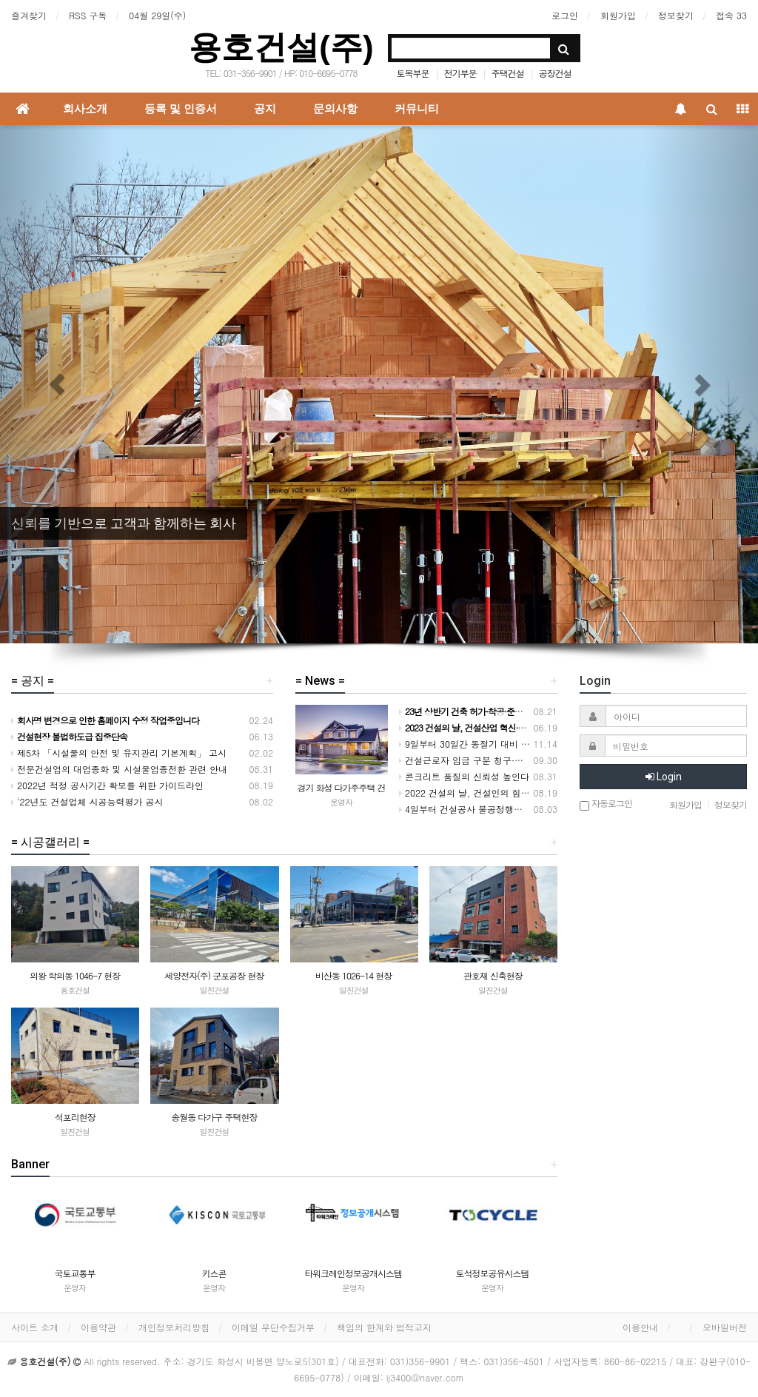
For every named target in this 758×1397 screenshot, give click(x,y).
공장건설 (555, 73)
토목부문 (413, 73)
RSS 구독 (88, 15)
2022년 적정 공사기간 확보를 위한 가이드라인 (107, 785)
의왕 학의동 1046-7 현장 (75, 975)
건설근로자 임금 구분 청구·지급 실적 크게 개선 (496, 760)
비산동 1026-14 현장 (353, 975)
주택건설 (508, 73)
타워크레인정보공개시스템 (353, 1273)
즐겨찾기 (29, 15)
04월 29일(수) (157, 15)
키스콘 (214, 1273)
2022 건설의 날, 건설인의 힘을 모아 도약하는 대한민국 (513, 792)
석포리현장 (75, 1116)
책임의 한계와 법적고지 (384, 1327)
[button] (57, 384)
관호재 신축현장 (493, 975)
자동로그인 (606, 804)
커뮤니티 (417, 108)
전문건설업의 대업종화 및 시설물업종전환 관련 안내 (119, 769)
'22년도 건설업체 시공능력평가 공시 (87, 801)
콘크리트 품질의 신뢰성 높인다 (464, 776)
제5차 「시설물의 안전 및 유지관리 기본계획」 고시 (119, 752)
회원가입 (618, 15)
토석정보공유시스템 (492, 1273)
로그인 (564, 15)
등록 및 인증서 (180, 108)
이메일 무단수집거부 (273, 1327)
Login (663, 777)
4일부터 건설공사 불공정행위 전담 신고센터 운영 (501, 809)
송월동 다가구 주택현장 (214, 1116)
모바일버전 (724, 1327)
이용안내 (640, 1327)
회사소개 (85, 108)
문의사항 (335, 108)
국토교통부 (75, 1273)
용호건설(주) (281, 47)
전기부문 (460, 73)
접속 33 (731, 15)
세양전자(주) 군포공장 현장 (214, 975)
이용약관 (98, 1327)
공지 (265, 108)
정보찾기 (676, 15)
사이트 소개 (34, 1327)
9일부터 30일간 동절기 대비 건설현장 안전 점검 (498, 743)
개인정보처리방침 (173, 1327)
